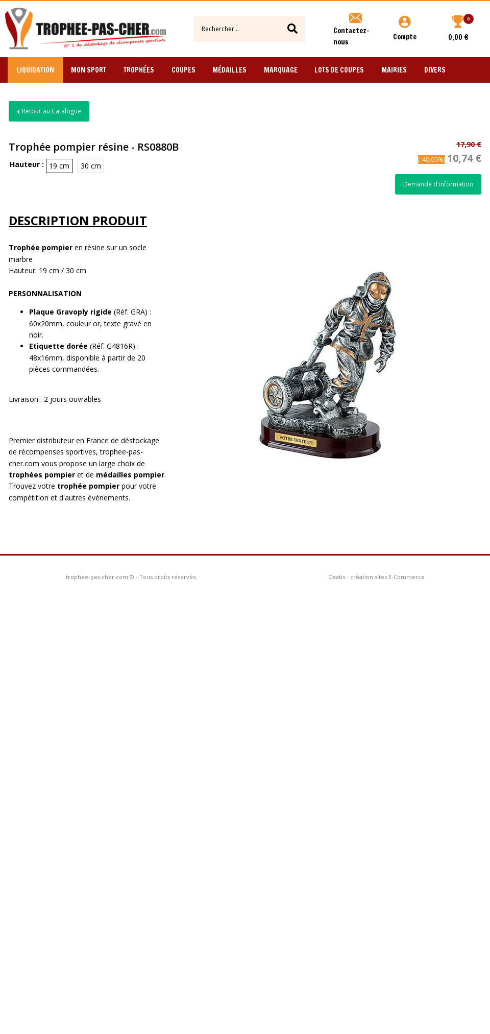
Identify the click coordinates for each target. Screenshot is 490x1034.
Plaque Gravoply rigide (70, 312)
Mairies (394, 70)
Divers (435, 70)
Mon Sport (88, 70)
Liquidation (35, 70)
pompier (104, 486)
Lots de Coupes (339, 70)
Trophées (139, 70)
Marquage (281, 70)
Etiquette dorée (58, 346)
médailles (130, 474)
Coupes (183, 70)
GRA (138, 312)
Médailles (229, 70)
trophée (73, 486)
